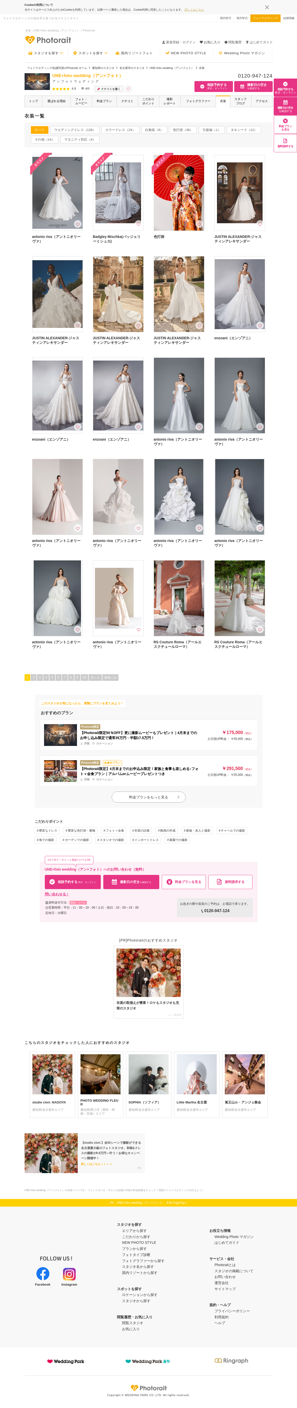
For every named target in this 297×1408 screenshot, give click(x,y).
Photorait (148, 1388)
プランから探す (134, 1249)
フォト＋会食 (115, 830)
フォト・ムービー (81, 101)
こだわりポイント (148, 101)
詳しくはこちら (194, 9)
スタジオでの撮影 (112, 840)
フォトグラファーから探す (143, 1261)
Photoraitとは (225, 1265)
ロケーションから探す (139, 1295)
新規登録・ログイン (179, 42)
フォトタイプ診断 (136, 1255)
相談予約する (285, 87)
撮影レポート (170, 101)
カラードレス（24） (120, 130)
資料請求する (285, 143)
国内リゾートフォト (134, 53)
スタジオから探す (136, 1301)
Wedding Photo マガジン (242, 53)
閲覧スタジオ (132, 1323)
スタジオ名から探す (138, 1267)
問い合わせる (57, 894)
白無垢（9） (154, 130)
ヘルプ (219, 1323)
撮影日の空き (285, 106)
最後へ (110, 677)
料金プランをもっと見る (154, 797)
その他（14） (45, 139)
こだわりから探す (136, 1237)
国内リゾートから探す (139, 1273)
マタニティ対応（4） (80, 139)
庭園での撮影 (178, 840)
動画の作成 (167, 830)
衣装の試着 (142, 830)
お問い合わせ (225, 1277)
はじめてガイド (259, 42)
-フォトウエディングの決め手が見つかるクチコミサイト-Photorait (48, 39)
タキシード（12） (244, 130)
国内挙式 (225, 18)
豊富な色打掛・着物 (81, 830)
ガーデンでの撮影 (77, 840)
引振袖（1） (212, 130)
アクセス (262, 101)
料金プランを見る (285, 124)
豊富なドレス (48, 830)
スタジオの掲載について (233, 1271)
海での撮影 (46, 840)
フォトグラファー (198, 101)
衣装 (223, 101)
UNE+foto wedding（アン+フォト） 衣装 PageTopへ (152, 1203)
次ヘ (95, 677)
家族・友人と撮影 (198, 830)
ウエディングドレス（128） (75, 130)
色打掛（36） (183, 130)
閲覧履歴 (233, 42)
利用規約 (221, 1317)
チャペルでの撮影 (233, 830)
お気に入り (131, 1329)
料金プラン (104, 101)
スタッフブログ (240, 101)
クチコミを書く (109, 89)
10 (84, 677)
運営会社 (221, 1283)
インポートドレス (146, 840)
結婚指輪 (288, 18)
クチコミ (127, 101)
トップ (33, 101)
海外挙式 (242, 18)
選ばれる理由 (56, 101)
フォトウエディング (265, 18)
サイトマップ (225, 1289)
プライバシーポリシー (232, 1311)
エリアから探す (134, 1231)
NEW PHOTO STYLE (185, 53)
